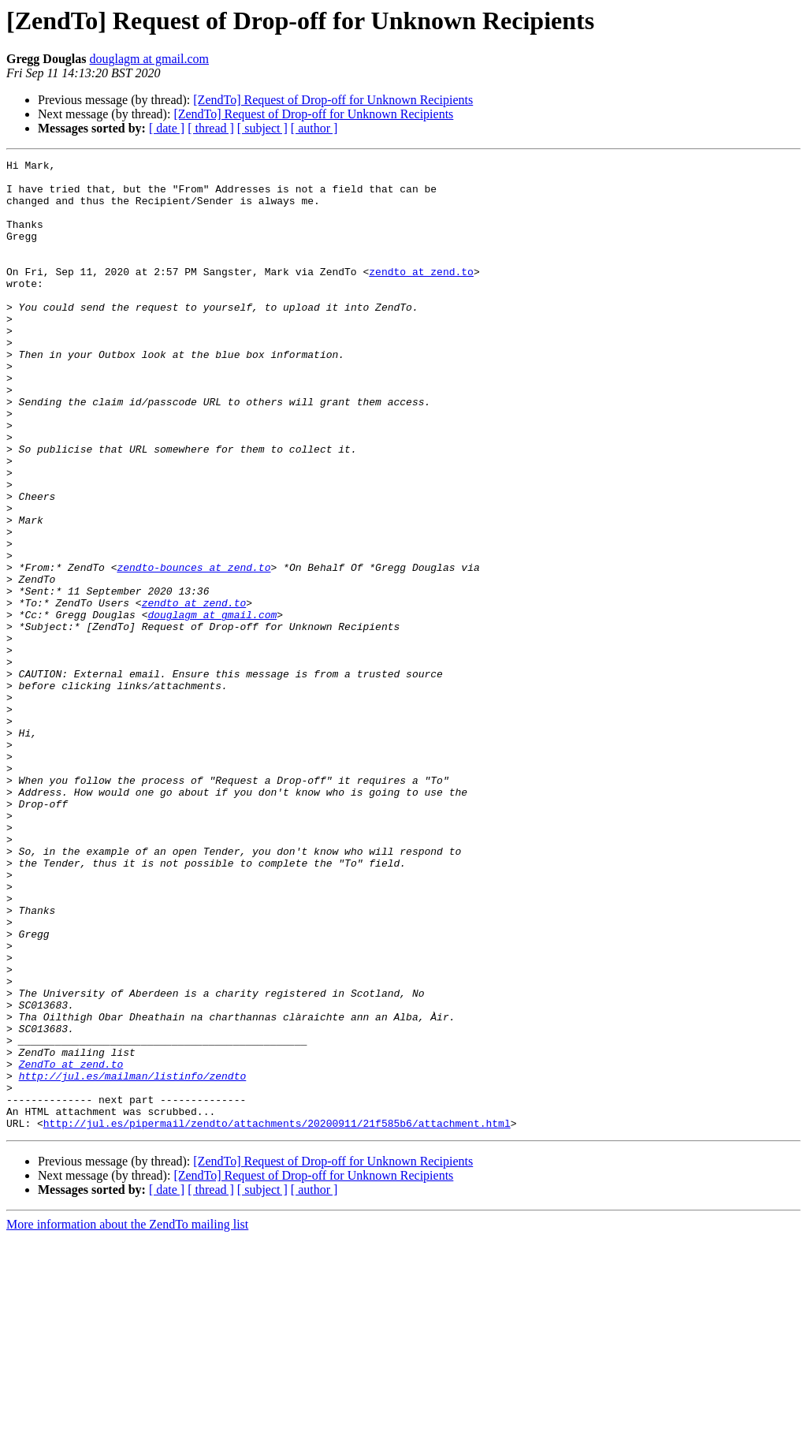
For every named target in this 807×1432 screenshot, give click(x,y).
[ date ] (166, 128)
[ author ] (314, 128)
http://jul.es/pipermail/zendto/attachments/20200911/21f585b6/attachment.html (277, 1317)
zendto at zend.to (421, 295)
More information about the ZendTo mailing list (127, 1418)
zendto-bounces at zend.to (193, 650)
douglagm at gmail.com (149, 58)
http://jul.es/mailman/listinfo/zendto (133, 1260)
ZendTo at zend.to (71, 1246)
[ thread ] (211, 128)
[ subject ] (262, 128)
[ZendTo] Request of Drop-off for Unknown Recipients (333, 99)
